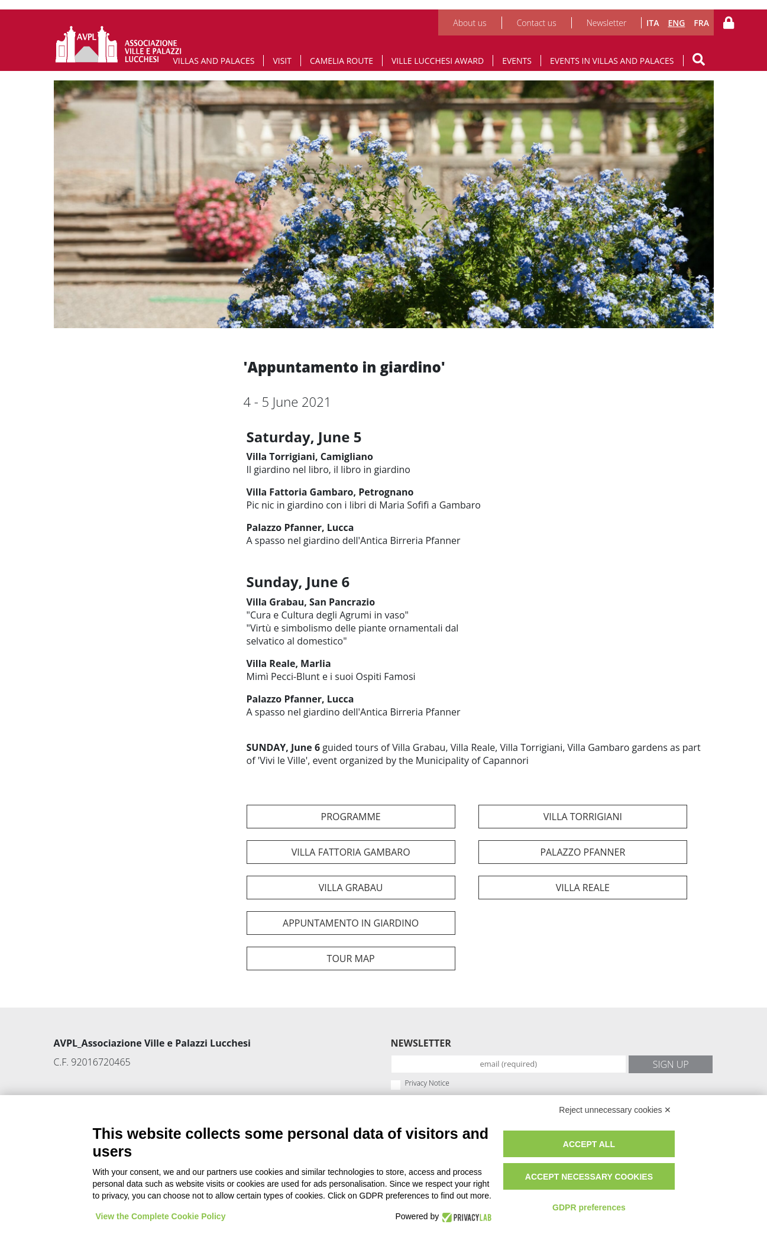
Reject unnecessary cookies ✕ (615, 1110)
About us (469, 22)
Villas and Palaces (213, 60)
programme (351, 816)
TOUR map (351, 958)
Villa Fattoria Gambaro (351, 852)
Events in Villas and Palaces (612, 60)
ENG (676, 22)
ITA (652, 22)
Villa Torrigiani (582, 816)
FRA (701, 22)
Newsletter (607, 22)
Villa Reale (583, 887)
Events (517, 60)
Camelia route (341, 60)
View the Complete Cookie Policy (161, 1216)
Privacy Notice (427, 1083)
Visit (282, 60)
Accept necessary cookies (589, 1176)
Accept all (589, 1144)
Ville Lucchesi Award (437, 60)
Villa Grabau (351, 887)
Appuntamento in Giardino (351, 923)
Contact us (536, 22)
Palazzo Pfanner (582, 852)
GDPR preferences (589, 1207)
